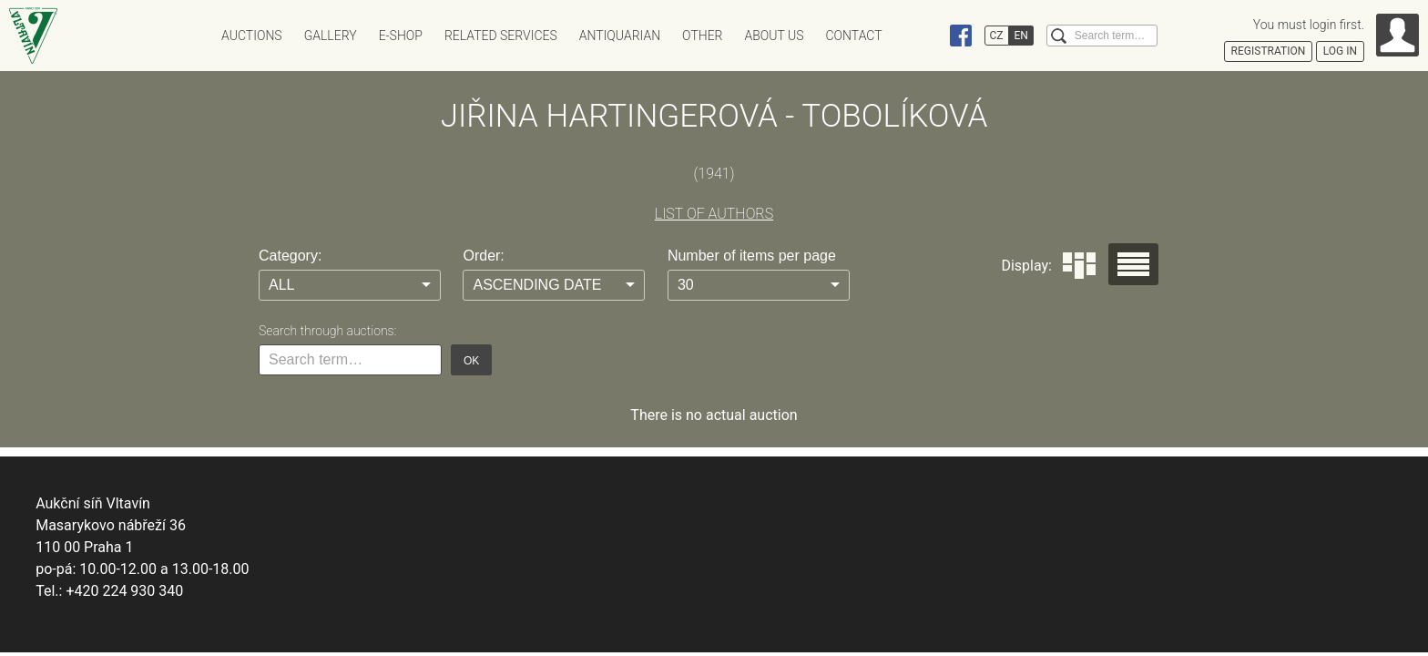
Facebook (961, 35)
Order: (483, 255)
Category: (290, 255)
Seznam (1133, 264)
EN (1021, 35)
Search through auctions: (327, 330)
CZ (997, 35)
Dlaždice (1079, 265)
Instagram (926, 35)
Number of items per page (752, 255)
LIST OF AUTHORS (714, 213)
